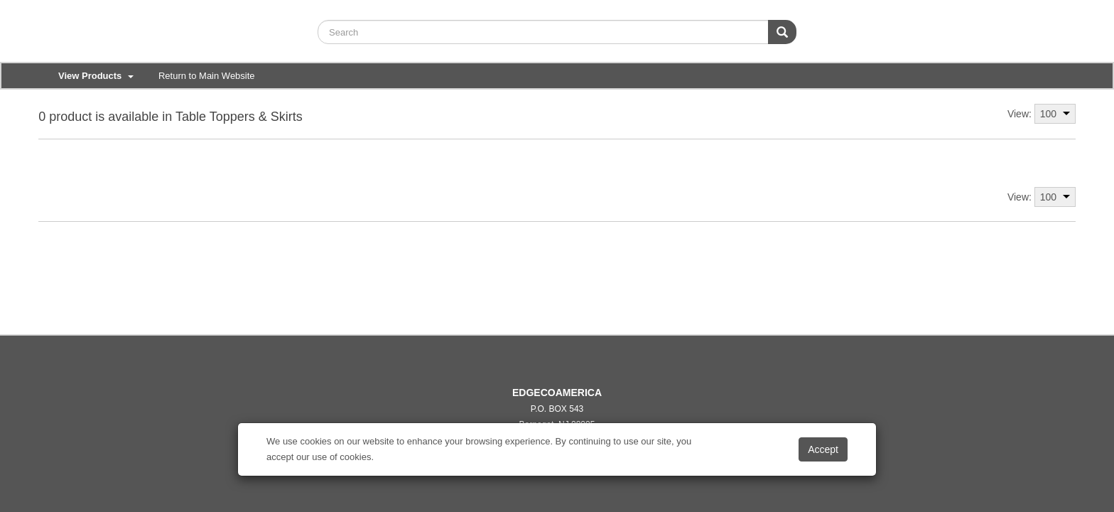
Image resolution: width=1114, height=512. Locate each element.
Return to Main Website (206, 75)
